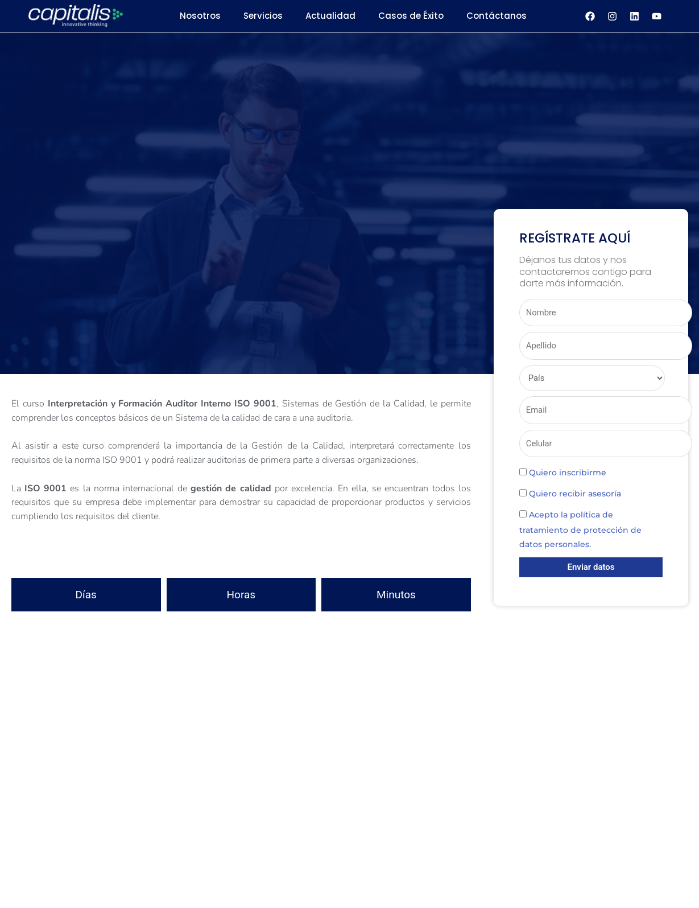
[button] (241, 432)
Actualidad (330, 16)
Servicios (263, 16)
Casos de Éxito (411, 16)
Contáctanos (496, 16)
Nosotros (200, 16)
